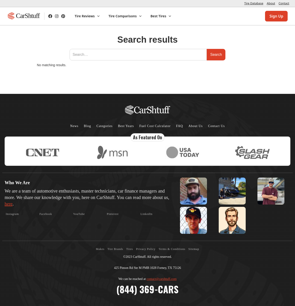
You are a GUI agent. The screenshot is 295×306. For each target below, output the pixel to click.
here (8, 203)
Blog (87, 126)
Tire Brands (115, 249)
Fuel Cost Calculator (155, 126)
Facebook (45, 214)
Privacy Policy (145, 249)
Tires (129, 249)
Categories (105, 126)
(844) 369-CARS (147, 289)
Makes (100, 249)
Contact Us (216, 126)
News (74, 126)
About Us (195, 126)
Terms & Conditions (172, 249)
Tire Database (253, 3)
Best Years (126, 126)
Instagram (12, 214)
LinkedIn (147, 214)
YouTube (79, 214)
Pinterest (113, 214)
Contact (284, 3)
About (271, 3)
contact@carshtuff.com (162, 279)
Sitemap (194, 249)
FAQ (179, 126)
